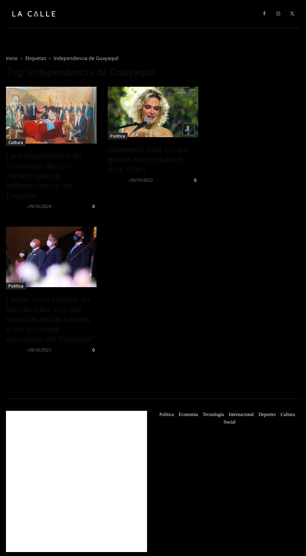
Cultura (15, 142)
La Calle (15, 206)
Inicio (12, 58)
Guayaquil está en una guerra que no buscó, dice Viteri (148, 159)
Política (117, 136)
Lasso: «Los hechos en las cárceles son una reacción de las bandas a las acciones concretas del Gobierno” (50, 319)
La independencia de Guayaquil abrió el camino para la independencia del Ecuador (44, 175)
